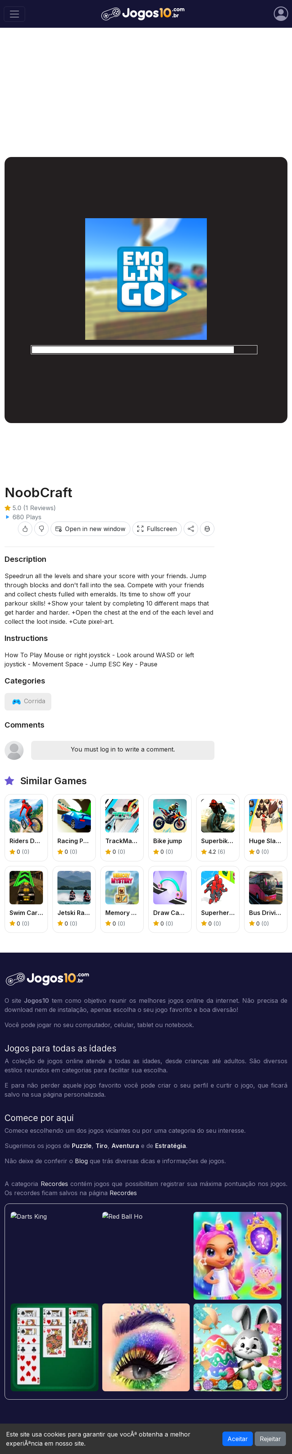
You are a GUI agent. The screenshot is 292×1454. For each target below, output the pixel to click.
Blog (81, 1161)
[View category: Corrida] (28, 701)
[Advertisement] (146, 92)
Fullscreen (157, 529)
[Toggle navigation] (14, 14)
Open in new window (90, 529)
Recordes (54, 1184)
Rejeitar (270, 1439)
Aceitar (237, 1439)
